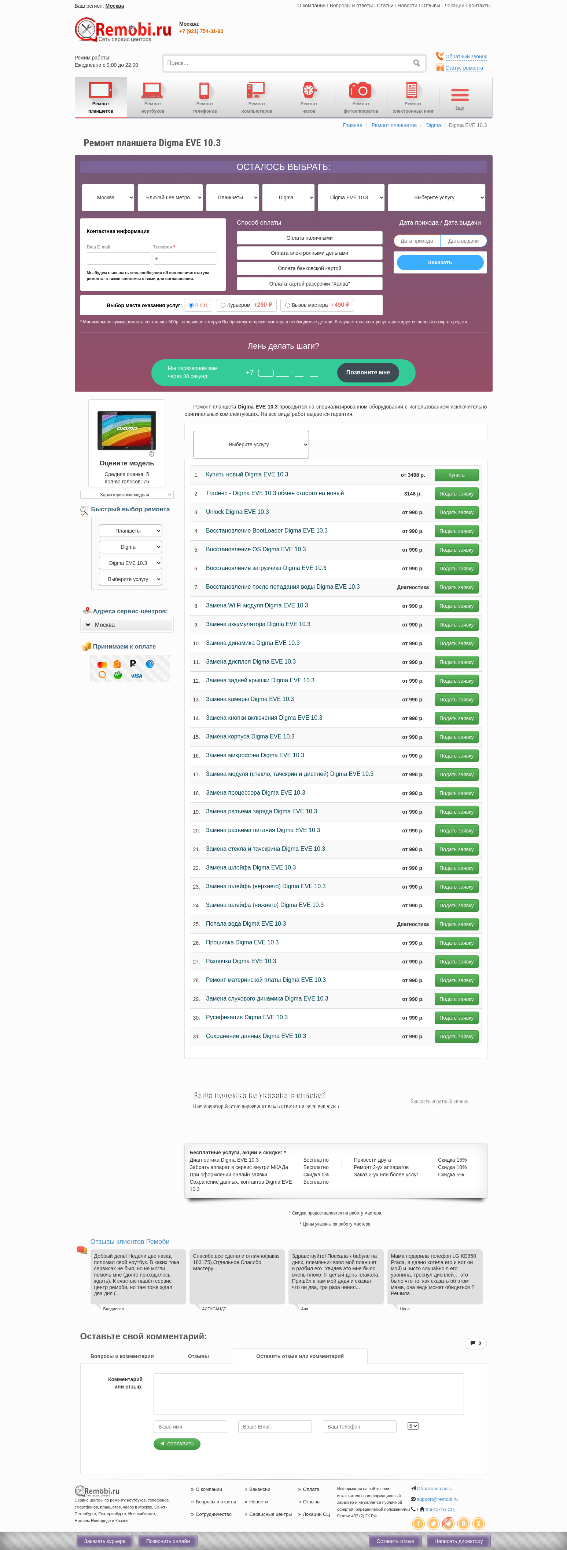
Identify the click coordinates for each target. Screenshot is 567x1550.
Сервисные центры (268, 1514)
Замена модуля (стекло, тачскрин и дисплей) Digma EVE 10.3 (289, 774)
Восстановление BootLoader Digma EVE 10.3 (267, 530)
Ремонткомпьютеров (257, 97)
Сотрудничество (211, 1514)
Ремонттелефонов (205, 97)
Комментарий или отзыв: (125, 1383)
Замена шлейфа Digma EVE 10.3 (251, 867)
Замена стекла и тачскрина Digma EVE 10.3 (265, 849)
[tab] (127, 625)
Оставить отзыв (395, 1541)
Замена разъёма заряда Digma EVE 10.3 (261, 811)
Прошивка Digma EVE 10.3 (242, 942)
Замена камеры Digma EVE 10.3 (250, 699)
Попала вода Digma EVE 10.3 (246, 924)
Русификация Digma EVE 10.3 (247, 1017)
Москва (115, 6)
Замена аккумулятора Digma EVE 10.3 (258, 624)
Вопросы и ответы (351, 5)
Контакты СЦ (440, 1509)
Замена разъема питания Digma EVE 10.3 (263, 830)
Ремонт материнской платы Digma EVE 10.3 (266, 980)
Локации (454, 5)
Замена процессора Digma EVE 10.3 (255, 792)
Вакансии (257, 1489)
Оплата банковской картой (309, 268)
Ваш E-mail (99, 247)
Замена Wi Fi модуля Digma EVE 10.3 (257, 605)
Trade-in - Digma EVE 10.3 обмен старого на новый (275, 493)
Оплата (308, 1489)
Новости (407, 5)
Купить (457, 475)
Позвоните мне (368, 372)
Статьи (385, 5)
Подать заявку (456, 494)
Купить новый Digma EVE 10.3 (247, 474)
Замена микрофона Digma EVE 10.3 (255, 755)
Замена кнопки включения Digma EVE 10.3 (264, 718)
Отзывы (430, 5)
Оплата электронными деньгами (309, 253)
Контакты (479, 5)
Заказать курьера (105, 1541)
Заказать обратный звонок (440, 1101)
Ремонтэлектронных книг (413, 97)
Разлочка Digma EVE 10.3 (241, 961)
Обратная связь (434, 1488)
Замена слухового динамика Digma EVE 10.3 (267, 998)
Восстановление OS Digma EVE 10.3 (256, 549)
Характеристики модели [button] (124, 494)
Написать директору (459, 1541)
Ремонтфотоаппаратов (361, 97)
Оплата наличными (310, 238)
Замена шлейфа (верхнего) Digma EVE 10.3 (266, 886)
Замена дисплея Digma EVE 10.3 (251, 661)
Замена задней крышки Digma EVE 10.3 (260, 680)
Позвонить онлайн (168, 1541)
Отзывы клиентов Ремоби (130, 1241)
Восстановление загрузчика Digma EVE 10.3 (266, 568)
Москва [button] (105, 625)
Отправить (176, 1443)
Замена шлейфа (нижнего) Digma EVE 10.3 (265, 905)
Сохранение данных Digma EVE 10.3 (256, 1036)
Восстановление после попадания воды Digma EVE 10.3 (283, 587)
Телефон (164, 247)
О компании (311, 5)
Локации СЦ (314, 1514)
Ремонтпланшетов (101, 97)
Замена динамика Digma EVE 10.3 (253, 643)
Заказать (440, 262)
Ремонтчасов (309, 97)
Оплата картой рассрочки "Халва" (309, 284)
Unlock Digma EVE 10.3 (237, 512)
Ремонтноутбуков (153, 97)
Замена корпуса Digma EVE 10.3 (250, 736)
